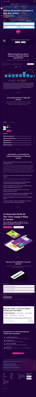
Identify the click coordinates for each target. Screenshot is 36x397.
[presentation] (24, 42)
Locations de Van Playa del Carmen (11, 327)
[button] (2, 1)
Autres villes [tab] (17, 319)
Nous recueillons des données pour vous (20, 373)
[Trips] (1, 13)
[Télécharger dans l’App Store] (24, 42)
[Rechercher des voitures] (1, 8)
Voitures (6, 6)
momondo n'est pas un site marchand (20, 371)
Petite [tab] (17, 66)
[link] (11, 132)
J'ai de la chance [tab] (9, 321)
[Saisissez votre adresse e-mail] (21, 295)
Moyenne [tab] (21, 66)
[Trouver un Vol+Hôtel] (1, 10)
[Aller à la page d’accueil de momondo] (6, 1)
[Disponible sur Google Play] (18, 42)
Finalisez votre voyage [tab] (24, 319)
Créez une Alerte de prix (24, 355)
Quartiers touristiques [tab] (10, 319)
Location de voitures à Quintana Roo (22, 6)
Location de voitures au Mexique (12, 6)
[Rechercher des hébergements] (1, 6)
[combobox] (8, 21)
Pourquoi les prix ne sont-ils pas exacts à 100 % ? (20, 374)
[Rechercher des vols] (1, 4)
